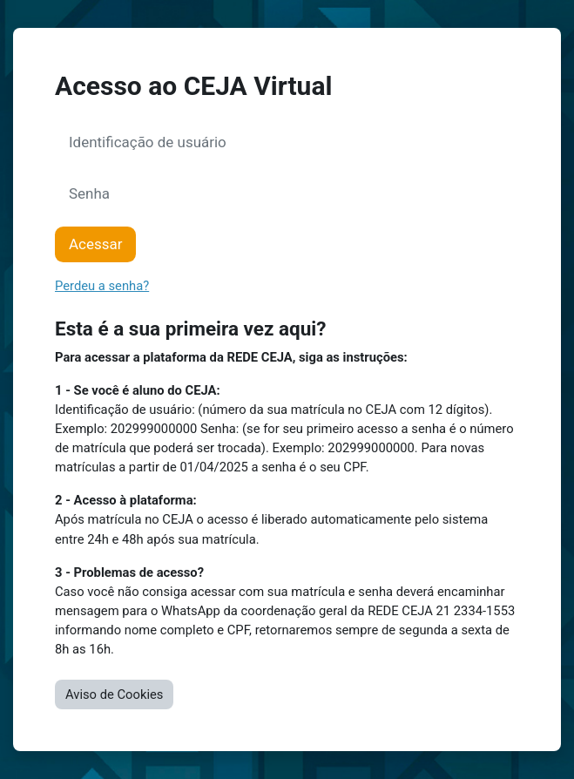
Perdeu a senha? (102, 286)
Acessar (95, 244)
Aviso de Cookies (114, 694)
